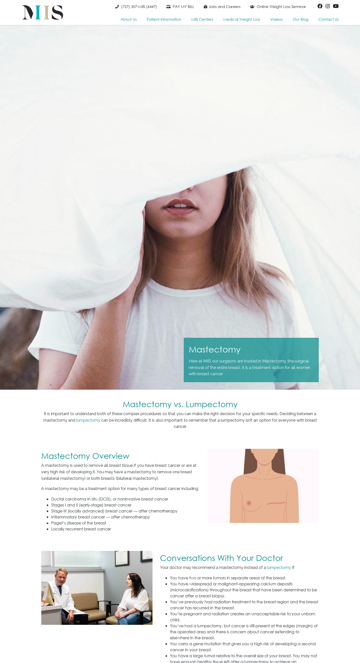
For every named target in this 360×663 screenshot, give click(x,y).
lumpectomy (88, 420)
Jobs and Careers (222, 6)
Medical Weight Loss (241, 19)
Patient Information (164, 19)
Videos (276, 19)
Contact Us (328, 19)
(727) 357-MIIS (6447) (136, 6)
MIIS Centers (202, 19)
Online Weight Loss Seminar (278, 6)
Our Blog (300, 19)
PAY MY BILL (180, 6)
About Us (128, 19)
